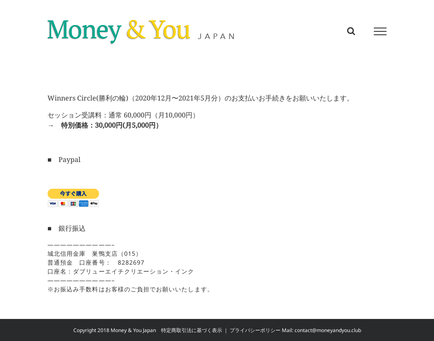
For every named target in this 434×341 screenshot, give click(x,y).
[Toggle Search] (351, 31)
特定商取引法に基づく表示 (191, 330)
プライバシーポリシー (255, 330)
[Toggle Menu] (380, 31)
